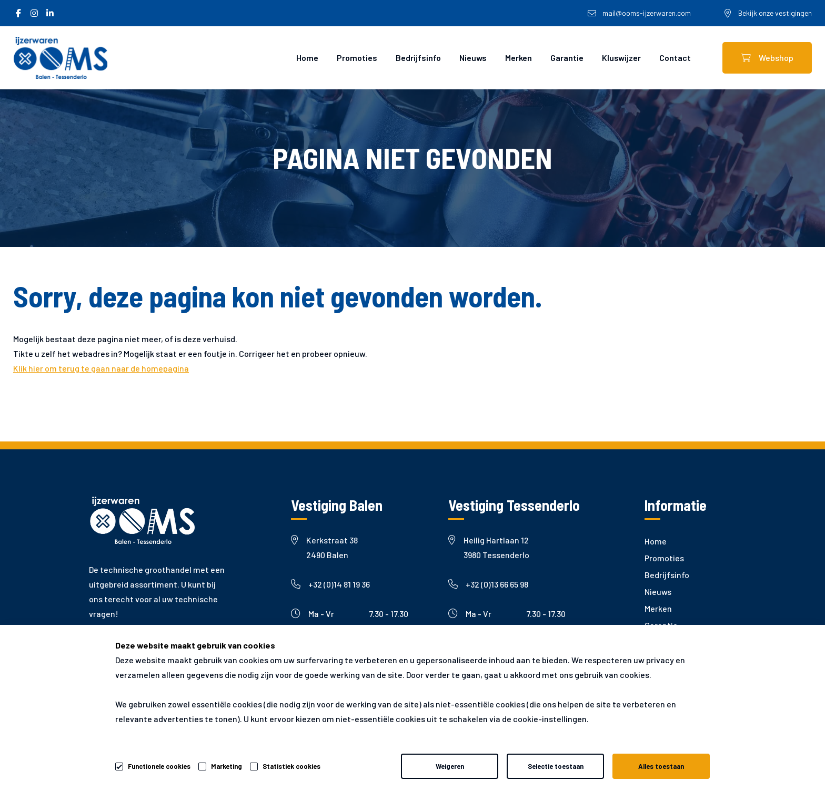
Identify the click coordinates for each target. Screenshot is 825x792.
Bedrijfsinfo (418, 58)
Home (307, 58)
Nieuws (473, 58)
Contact (675, 58)
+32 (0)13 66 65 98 (488, 584)
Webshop (767, 58)
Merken (518, 58)
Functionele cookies (159, 764)
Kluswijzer (621, 58)
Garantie (566, 58)
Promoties (357, 58)
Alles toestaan (661, 766)
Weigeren (450, 766)
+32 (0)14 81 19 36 (330, 584)
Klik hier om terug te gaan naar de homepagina (101, 368)
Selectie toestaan (555, 766)
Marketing (226, 766)
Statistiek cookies (291, 766)
